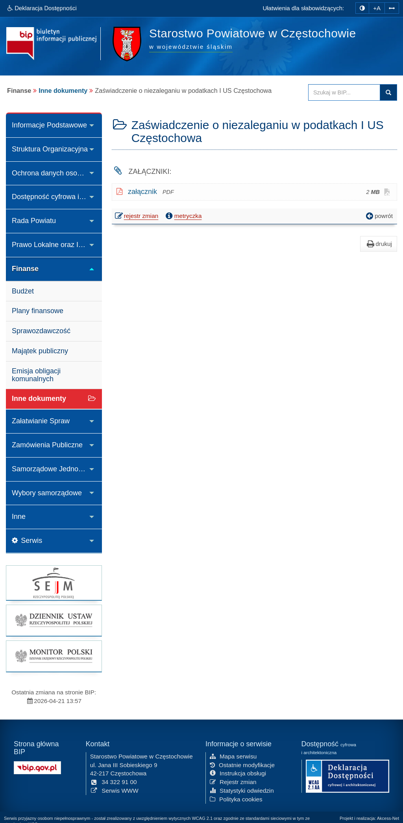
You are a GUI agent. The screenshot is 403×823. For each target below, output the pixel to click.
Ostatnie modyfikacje (242, 764)
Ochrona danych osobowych (56, 173)
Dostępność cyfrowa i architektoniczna (57, 197)
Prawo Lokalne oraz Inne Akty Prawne (57, 245)
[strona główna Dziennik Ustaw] (54, 620)
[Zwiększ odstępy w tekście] (392, 7)
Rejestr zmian (233, 781)
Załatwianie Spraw (41, 421)
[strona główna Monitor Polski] (54, 656)
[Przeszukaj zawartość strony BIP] (344, 92)
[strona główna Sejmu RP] (54, 583)
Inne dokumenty (63, 90)
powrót (378, 216)
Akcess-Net (388, 818)
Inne (19, 516)
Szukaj (388, 92)
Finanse (25, 269)
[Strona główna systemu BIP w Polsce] (37, 767)
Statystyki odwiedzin (242, 790)
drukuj (378, 243)
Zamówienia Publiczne (47, 445)
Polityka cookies (236, 798)
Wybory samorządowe (47, 493)
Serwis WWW (114, 790)
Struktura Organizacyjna (50, 149)
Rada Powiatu (34, 221)
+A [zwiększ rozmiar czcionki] (377, 8)
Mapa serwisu (233, 756)
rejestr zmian (137, 216)
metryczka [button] (183, 216)
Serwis (27, 540)
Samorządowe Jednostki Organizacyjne (57, 469)
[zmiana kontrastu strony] (362, 8)
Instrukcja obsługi (238, 772)
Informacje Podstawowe (49, 125)
